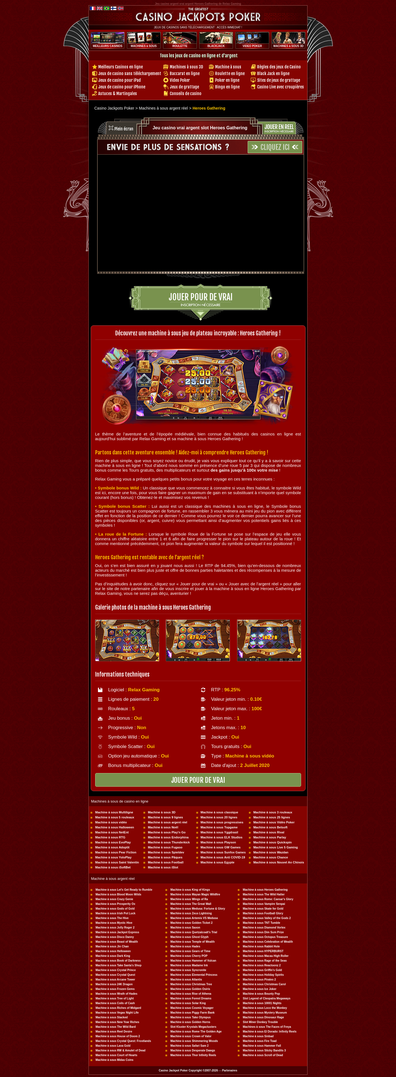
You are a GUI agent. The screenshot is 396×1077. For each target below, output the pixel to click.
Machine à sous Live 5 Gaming (275, 847)
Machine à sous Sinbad (258, 1036)
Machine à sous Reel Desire (113, 1031)
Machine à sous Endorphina (168, 837)
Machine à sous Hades (185, 946)
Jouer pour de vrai (201, 297)
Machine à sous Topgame (219, 827)
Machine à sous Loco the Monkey (265, 1007)
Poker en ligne (227, 80)
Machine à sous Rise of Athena (190, 993)
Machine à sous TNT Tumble (261, 922)
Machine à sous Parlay (269, 837)
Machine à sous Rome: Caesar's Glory (268, 899)
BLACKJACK (216, 46)
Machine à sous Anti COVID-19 (223, 857)
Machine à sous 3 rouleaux (272, 812)
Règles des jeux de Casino (279, 67)
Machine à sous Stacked (111, 1017)
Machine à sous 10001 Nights (262, 1003)
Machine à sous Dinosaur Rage (263, 1017)
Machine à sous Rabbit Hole (261, 946)
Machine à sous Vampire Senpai (264, 903)
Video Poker (180, 80)
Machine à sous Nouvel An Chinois (278, 862)
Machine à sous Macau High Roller (265, 955)
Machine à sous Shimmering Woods (194, 1041)
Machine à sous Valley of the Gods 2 (267, 918)
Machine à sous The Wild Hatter (264, 894)
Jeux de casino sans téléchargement (129, 73)
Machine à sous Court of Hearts (116, 1055)
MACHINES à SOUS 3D (288, 46)
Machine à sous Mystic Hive (113, 922)
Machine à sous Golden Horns (190, 1022)
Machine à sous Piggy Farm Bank (192, 1012)
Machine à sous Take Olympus (190, 1017)
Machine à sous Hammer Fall (262, 1045)
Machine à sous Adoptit (112, 847)
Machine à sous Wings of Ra (189, 899)
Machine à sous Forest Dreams (190, 998)
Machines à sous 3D (186, 67)
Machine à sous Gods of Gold (115, 908)
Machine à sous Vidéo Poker (273, 822)
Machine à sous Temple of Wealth (192, 941)
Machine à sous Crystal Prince (115, 970)
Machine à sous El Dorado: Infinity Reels (269, 1031)
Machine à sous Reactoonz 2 (262, 965)
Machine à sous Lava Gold (113, 1045)
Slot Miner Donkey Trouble (260, 1022)
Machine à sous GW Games (221, 847)
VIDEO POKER (252, 46)
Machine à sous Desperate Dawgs (192, 1050)
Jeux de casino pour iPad (119, 80)
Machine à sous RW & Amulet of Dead (120, 1050)
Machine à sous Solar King (188, 1003)
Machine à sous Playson (218, 842)
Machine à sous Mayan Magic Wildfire (195, 894)
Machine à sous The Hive (112, 918)
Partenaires (229, 1070)
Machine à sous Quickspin (272, 842)
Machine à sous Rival (268, 832)
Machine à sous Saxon (185, 927)
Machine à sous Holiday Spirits (263, 974)
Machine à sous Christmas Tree (191, 984)
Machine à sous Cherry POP (188, 955)
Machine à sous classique (219, 812)
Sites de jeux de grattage (278, 80)
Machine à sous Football (165, 862)
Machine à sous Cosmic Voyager (191, 1007)
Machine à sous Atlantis (186, 979)
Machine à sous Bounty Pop (261, 993)
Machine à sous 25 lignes (271, 817)
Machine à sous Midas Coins (114, 1059)
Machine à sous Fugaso (165, 847)
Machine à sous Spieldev (166, 852)
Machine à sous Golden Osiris (190, 989)
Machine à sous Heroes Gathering (265, 889)
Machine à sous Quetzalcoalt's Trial (193, 932)
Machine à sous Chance (270, 857)
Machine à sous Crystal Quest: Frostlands (123, 1041)
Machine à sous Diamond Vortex (264, 927)
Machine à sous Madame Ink (189, 965)
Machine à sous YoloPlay (113, 857)
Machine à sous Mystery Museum (265, 1012)
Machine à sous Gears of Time (190, 951)
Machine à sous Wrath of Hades (116, 993)
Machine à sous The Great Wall (190, 903)
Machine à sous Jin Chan (112, 946)
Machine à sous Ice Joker (259, 989)
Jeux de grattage (184, 87)
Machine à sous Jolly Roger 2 (114, 927)
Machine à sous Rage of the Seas (265, 960)
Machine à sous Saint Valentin (117, 862)
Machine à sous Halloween (114, 827)
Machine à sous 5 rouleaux (114, 817)
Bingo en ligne (227, 87)
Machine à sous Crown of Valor (190, 1036)
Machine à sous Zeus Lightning (191, 913)
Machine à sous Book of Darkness (118, 960)
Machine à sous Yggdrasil (219, 832)
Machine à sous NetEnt (112, 832)
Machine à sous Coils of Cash (115, 1003)
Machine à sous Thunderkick (169, 842)
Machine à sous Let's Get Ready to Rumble (123, 889)
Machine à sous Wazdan (270, 852)
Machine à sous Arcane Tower (115, 979)
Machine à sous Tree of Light (114, 998)
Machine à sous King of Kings (190, 889)
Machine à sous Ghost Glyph (189, 937)
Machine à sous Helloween (113, 951)
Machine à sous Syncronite (188, 970)
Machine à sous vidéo (111, 822)
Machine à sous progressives (222, 822)
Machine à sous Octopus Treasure (265, 937)
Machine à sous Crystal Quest (115, 974)
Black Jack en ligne (273, 73)
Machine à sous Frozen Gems (115, 989)
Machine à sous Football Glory (263, 913)
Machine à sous (228, 67)
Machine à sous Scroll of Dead (263, 1055)
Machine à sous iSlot (163, 867)
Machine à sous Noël (163, 827)
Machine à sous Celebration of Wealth (268, 941)
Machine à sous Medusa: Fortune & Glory (197, 908)
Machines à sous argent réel (163, 108)
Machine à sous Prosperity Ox (115, 903)
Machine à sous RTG (110, 837)
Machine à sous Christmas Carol (264, 984)
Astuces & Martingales (117, 93)
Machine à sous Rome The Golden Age (196, 1031)
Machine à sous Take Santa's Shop (118, 965)
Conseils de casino (185, 93)
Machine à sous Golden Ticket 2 (191, 922)
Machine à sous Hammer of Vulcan (193, 960)
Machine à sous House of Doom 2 (117, 1036)
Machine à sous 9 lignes (165, 817)
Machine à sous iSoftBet (113, 867)
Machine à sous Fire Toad (260, 1041)
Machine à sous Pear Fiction (115, 852)
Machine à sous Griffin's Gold (262, 970)
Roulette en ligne (230, 73)
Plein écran (123, 129)
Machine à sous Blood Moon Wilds (118, 894)
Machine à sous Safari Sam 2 (189, 1045)
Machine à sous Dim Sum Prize (263, 932)
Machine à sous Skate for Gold (263, 908)
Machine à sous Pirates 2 (259, 979)
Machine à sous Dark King (112, 955)
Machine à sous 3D (161, 812)
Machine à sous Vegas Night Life (117, 1012)
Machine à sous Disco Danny (114, 937)
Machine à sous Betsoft (270, 827)
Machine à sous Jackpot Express (117, 932)
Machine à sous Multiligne (114, 812)
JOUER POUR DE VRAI (198, 780)
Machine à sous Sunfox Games (223, 852)
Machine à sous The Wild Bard (115, 1026)
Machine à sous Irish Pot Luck (115, 913)
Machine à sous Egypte (218, 862)
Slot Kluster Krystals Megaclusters (193, 1026)
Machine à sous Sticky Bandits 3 (264, 1050)
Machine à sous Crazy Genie (114, 899)
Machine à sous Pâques (165, 857)
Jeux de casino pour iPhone (121, 87)
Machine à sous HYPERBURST (263, 951)
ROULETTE (180, 46)
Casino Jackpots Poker (114, 108)
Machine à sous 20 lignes (219, 817)
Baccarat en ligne (185, 73)
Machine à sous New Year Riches (117, 1022)
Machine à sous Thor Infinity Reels (193, 1055)
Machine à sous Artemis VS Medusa (194, 918)
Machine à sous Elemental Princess (193, 974)
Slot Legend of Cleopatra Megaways (266, 998)
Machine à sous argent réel (167, 822)
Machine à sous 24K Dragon (113, 984)
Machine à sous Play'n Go (166, 832)
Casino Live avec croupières (280, 87)
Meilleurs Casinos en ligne (120, 67)
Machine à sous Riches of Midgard (118, 1007)
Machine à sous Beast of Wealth (116, 941)
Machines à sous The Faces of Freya (267, 1026)
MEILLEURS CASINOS (107, 46)
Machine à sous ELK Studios (221, 837)
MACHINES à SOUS (144, 46)
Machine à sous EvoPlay (113, 842)
